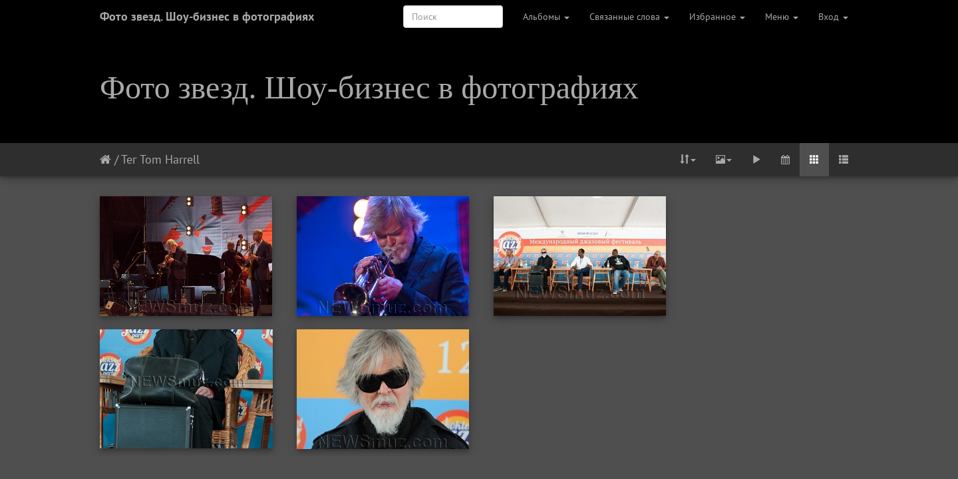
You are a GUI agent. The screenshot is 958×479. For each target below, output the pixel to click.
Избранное (717, 17)
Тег (128, 159)
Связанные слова (629, 17)
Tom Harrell (170, 159)
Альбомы (546, 17)
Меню (781, 17)
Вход (833, 17)
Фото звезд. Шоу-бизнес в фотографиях (207, 16)
